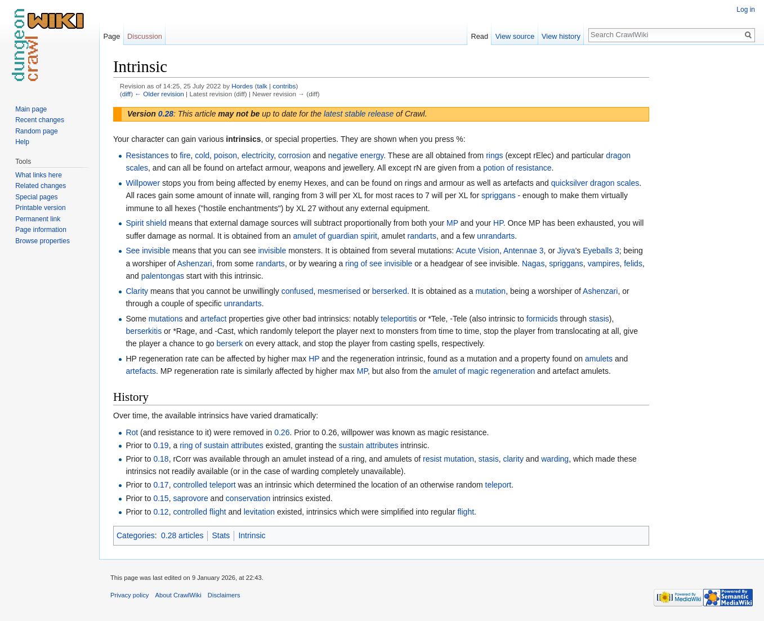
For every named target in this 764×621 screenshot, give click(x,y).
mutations (166, 318)
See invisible (148, 250)
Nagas (533, 263)
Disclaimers (224, 595)
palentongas (162, 275)
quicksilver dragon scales (595, 182)
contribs (284, 86)
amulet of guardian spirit (335, 235)
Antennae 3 (523, 250)
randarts (422, 235)
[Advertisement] (705, 225)
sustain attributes (369, 445)
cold (202, 155)
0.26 (281, 432)
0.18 (160, 458)
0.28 (165, 113)
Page (111, 36)
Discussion (144, 36)
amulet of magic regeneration (484, 371)
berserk (230, 343)
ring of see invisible (378, 263)
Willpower (143, 182)
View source (514, 36)
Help (22, 142)
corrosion (294, 155)
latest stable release (359, 113)
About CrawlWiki (178, 595)
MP (452, 222)
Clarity (137, 291)
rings (494, 155)
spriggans (498, 195)
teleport (498, 484)
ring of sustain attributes (221, 445)
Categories (136, 535)
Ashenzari (194, 263)
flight (465, 511)
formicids (542, 318)
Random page (36, 131)
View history (561, 36)
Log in (745, 10)
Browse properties (42, 241)
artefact (213, 318)
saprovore (190, 498)
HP (498, 222)
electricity (258, 155)
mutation (490, 291)
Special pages (36, 197)
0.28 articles (182, 535)
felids (633, 263)
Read (479, 36)
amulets (599, 358)
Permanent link (37, 219)
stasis (599, 318)
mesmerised (339, 291)
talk (262, 86)
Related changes (40, 186)
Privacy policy (129, 595)
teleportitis (399, 318)
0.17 (160, 484)
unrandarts (496, 235)
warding (555, 458)
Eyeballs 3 (601, 250)
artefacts (141, 371)
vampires (604, 263)
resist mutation (448, 458)
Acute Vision (477, 250)
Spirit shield (146, 222)
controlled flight (199, 511)
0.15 (160, 498)
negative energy (356, 155)
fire (185, 155)
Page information (40, 230)
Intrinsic (251, 535)
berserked (389, 291)
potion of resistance (517, 167)
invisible (272, 250)
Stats (221, 535)
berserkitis (144, 331)
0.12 (160, 511)
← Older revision (159, 93)
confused (298, 291)
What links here (38, 175)
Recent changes (39, 120)
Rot (132, 432)
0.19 (160, 445)
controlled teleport (204, 484)
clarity (513, 458)
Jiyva (566, 250)
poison (225, 155)
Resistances (147, 155)
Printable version (40, 208)
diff (126, 93)
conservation (248, 498)
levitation (259, 511)
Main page (31, 109)
